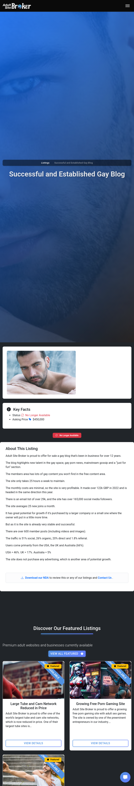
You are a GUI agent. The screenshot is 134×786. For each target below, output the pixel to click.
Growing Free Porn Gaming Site (100, 704)
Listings (45, 162)
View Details (33, 743)
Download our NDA (35, 577)
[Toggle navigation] (127, 6)
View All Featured (67, 653)
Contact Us (105, 577)
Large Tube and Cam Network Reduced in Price (33, 706)
